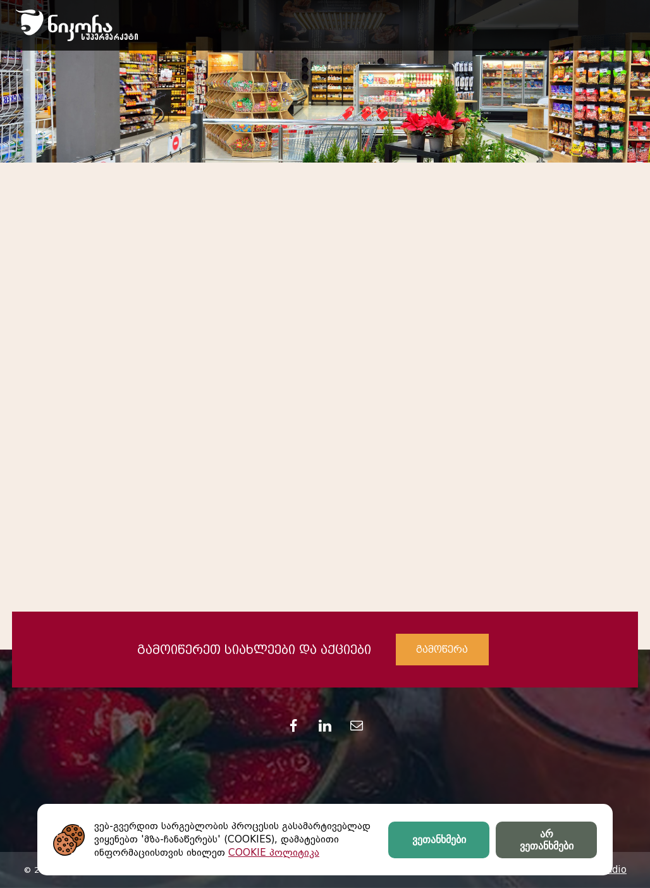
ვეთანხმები (439, 839)
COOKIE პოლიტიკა (273, 852)
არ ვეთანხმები (546, 840)
